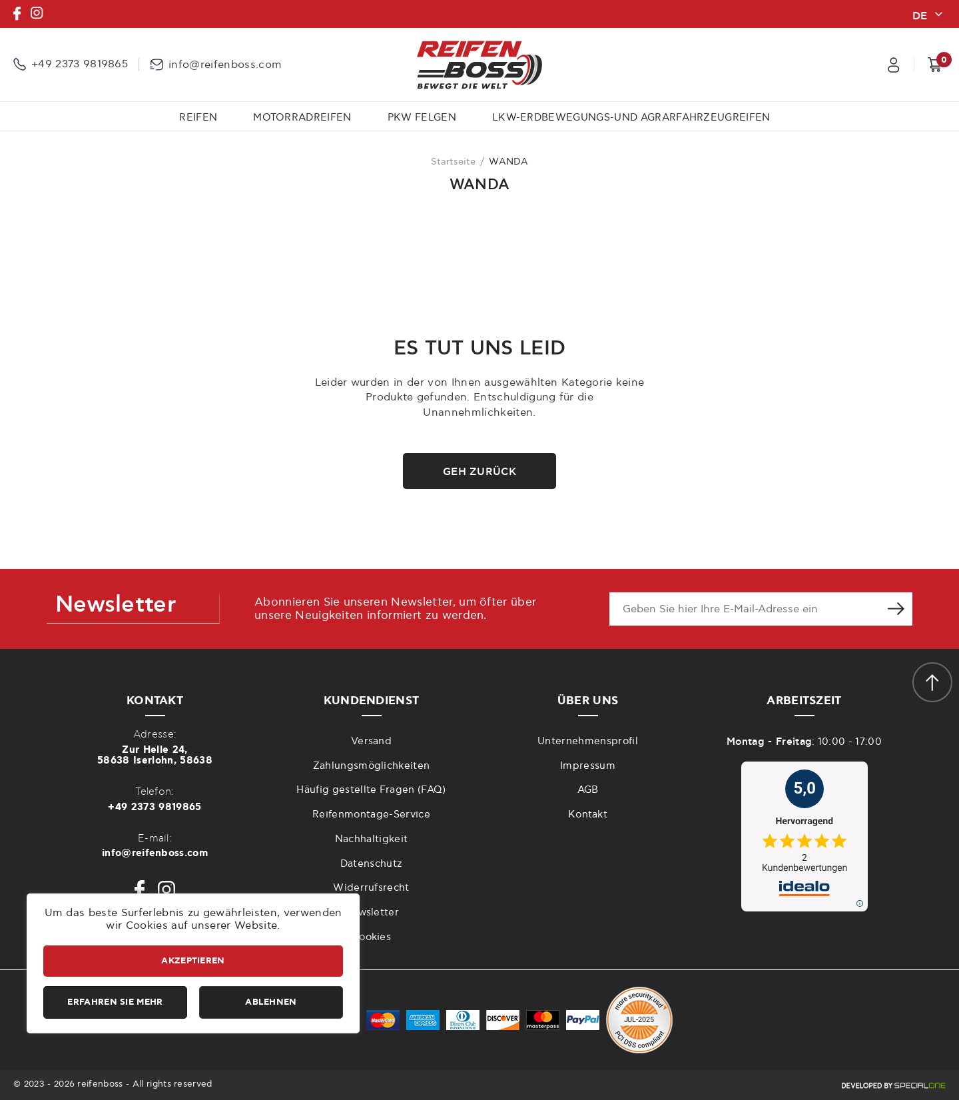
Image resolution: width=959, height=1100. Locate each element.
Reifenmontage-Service (371, 815)
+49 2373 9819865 (154, 807)
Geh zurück (479, 471)
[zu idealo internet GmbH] (804, 836)
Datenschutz (371, 864)
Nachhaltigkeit (371, 839)
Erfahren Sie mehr (114, 1002)
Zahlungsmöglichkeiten (371, 766)
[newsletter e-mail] (744, 609)
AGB (588, 790)
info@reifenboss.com (155, 853)
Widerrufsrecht (371, 888)
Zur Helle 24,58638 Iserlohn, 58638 (154, 755)
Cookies (371, 937)
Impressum (587, 766)
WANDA (508, 162)
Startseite (453, 162)
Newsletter (371, 912)
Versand (371, 741)
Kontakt (587, 815)
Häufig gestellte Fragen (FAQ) (371, 790)
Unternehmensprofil (587, 741)
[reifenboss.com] (479, 65)
